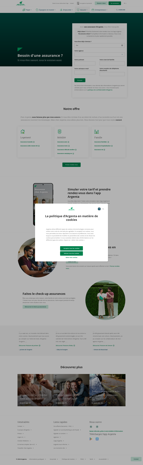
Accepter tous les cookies (71, 248)
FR (99, 209)
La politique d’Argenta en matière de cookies (71, 218)
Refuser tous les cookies (71, 253)
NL (103, 209)
